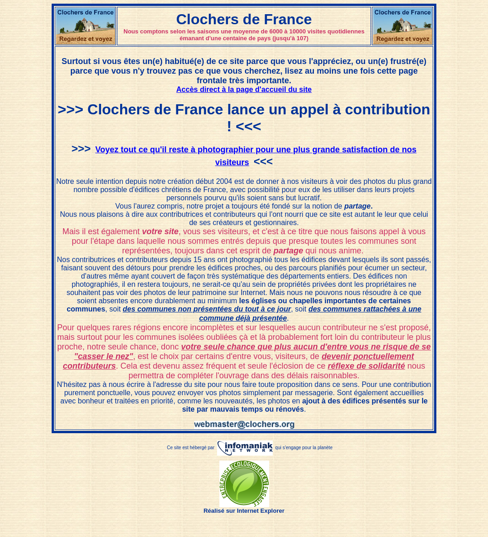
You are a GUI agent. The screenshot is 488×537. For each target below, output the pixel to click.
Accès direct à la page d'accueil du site (244, 89)
